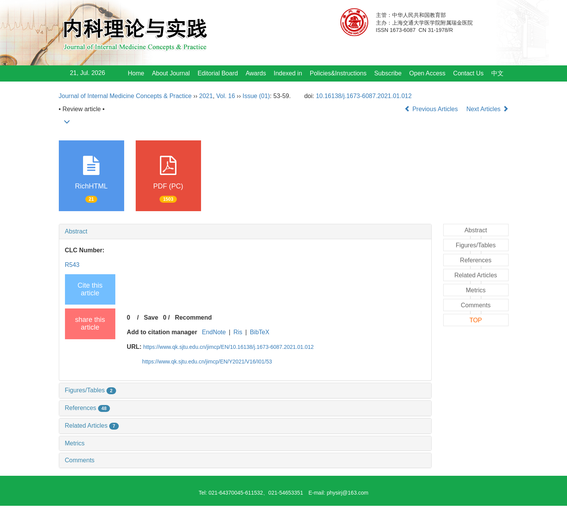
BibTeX (259, 332)
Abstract (76, 231)
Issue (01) (256, 96)
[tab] (245, 231)
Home (136, 73)
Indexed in (288, 73)
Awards (256, 73)
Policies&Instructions (338, 73)
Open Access (427, 73)
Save (151, 317)
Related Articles (92, 425)
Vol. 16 (225, 96)
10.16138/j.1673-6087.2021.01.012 (364, 96)
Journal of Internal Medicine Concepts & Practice (125, 96)
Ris (237, 332)
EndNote (214, 332)
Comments (80, 460)
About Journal (171, 73)
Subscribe (387, 73)
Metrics (75, 443)
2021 (206, 96)
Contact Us (468, 73)
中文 (497, 73)
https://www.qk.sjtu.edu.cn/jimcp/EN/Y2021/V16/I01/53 (207, 361)
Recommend (193, 317)
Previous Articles (431, 109)
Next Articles (487, 109)
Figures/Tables (90, 390)
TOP (475, 320)
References (87, 408)
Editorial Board (218, 73)
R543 (72, 265)
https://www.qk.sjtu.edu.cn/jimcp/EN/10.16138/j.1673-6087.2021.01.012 (228, 347)
